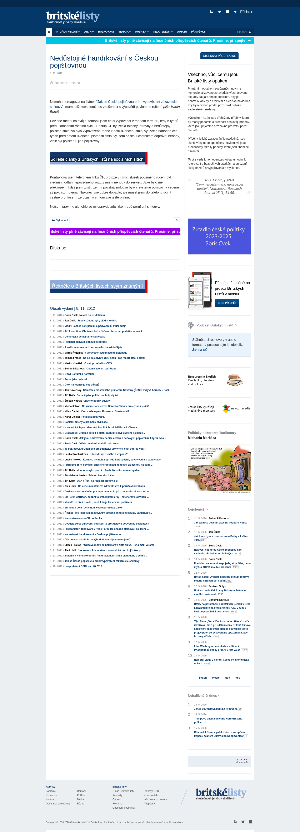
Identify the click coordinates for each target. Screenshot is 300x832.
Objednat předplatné (219, 55)
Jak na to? (200, 350)
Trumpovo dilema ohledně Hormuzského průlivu (218, 720)
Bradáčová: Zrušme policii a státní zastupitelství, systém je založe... (105, 432)
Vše (237, 677)
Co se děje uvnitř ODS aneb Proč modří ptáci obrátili (114, 358)
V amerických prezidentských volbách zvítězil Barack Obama (101, 427)
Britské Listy (221, 794)
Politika (81, 795)
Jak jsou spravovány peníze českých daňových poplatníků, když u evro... (122, 438)
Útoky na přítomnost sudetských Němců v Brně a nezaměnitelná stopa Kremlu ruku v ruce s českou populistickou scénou (222, 608)
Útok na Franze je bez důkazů (82, 384)
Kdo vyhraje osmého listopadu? (109, 454)
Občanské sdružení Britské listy (86, 822)
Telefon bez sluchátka (101, 475)
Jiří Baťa (70, 395)
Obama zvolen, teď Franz (101, 368)
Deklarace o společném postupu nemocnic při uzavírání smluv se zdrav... (108, 491)
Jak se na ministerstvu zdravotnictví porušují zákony (109, 550)
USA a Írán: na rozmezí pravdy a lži (97, 480)
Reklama (117, 803)
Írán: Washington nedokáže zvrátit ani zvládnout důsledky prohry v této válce (221, 648)
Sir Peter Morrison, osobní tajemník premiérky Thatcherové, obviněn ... (107, 497)
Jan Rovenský (73, 390)
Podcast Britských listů (211, 325)
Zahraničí (51, 791)
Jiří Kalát (70, 480)
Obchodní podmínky (123, 807)
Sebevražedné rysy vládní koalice (97, 320)
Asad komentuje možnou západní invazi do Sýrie (93, 347)
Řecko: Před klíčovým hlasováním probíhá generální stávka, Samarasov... (108, 512)
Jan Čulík (70, 320)
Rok (227, 677)
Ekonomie (51, 795)
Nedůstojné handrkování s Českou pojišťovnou (93, 534)
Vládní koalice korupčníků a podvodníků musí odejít (95, 326)
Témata (125, 31)
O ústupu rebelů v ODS (98, 363)
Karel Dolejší (72, 416)
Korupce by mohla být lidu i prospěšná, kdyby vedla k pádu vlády (122, 459)
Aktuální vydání (67, 31)
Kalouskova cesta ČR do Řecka (83, 518)
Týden (203, 677)
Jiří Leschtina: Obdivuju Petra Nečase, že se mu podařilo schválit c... (105, 331)
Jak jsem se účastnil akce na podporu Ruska (220, 524)
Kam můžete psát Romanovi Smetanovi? (105, 411)
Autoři (182, 31)
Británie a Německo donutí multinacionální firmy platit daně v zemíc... (106, 555)
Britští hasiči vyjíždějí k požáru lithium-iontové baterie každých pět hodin (221, 579)
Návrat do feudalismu (92, 315)
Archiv (89, 31)
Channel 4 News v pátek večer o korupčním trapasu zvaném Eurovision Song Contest (221, 734)
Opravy (116, 799)
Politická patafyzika (93, 416)
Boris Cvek (71, 315)
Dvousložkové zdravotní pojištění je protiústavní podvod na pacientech (107, 523)
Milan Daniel (72, 411)
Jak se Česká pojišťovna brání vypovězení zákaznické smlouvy (102, 561)
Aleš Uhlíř (70, 486)
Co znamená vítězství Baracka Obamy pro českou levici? (115, 406)
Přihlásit (243, 12)
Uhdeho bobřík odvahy (96, 400)
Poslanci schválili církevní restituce (86, 341)
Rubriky (142, 31)
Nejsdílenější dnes (202, 695)
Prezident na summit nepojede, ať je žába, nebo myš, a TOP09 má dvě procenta (222, 565)
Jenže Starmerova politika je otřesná (218, 709)
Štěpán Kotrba (73, 400)
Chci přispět (227, 303)
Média (80, 799)
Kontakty (117, 795)
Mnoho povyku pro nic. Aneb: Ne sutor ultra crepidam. (109, 470)
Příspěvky (198, 31)
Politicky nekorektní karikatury (212, 435)
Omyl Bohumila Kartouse (79, 374)
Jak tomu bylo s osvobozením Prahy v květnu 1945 (221, 538)
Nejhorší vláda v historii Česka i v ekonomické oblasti (221, 661)
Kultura (50, 799)
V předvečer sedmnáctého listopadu (105, 352)
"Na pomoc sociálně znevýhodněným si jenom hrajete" (97, 539)
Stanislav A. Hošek (76, 475)
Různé (80, 803)
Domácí (81, 791)
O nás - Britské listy (123, 791)
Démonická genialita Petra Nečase (85, 336)
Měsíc (216, 677)
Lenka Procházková (76, 454)
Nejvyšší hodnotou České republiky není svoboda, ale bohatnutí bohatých (218, 551)
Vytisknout (60, 220)
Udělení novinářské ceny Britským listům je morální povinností (220, 592)
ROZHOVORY (106, 31)
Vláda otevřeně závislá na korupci (99, 443)
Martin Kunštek (74, 363)
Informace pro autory (155, 799)
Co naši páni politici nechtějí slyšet (97, 395)
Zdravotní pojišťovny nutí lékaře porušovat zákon (94, 507)
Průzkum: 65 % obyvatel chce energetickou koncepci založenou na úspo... (108, 464)
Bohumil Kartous (75, 368)
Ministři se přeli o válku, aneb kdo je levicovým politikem (98, 502)
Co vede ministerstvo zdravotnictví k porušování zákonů (111, 486)
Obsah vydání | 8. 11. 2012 (72, 308)
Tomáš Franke (73, 358)
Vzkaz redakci (151, 795)
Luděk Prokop (73, 459)
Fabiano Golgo (217, 586)
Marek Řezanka (74, 352)
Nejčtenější (163, 31)
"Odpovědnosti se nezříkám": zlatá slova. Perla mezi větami (118, 545)
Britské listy (75, 17)
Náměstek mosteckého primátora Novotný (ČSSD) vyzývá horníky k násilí (126, 390)
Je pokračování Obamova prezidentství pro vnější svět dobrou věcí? (105, 448)
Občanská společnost (58, 803)
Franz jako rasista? (76, 379)
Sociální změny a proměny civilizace (86, 422)
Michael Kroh (72, 406)
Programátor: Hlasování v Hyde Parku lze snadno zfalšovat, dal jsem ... (107, 528)
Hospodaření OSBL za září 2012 (83, 566)
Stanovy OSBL (152, 791)
